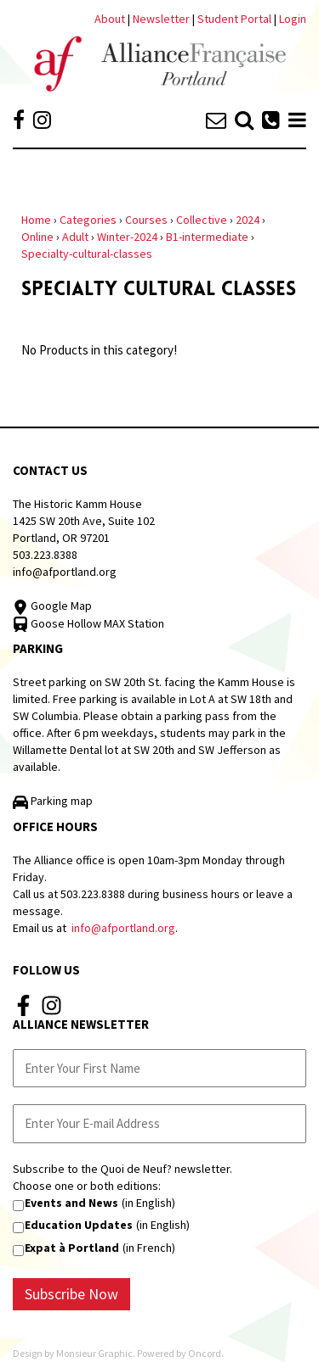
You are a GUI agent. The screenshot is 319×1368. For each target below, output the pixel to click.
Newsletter (162, 18)
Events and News (71, 1202)
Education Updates (79, 1224)
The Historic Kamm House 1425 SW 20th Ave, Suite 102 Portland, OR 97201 (84, 520)
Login (292, 18)
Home (36, 219)
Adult (75, 236)
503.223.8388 (45, 554)
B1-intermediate (207, 236)
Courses (146, 219)
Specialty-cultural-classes (86, 253)
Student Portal (234, 18)
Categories (88, 219)
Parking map (53, 800)
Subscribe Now (71, 1294)
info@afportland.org (65, 571)
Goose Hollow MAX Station (88, 623)
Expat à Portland (72, 1247)
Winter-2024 (127, 236)
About (109, 18)
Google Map (52, 605)
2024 (247, 219)
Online (37, 236)
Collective (201, 219)
